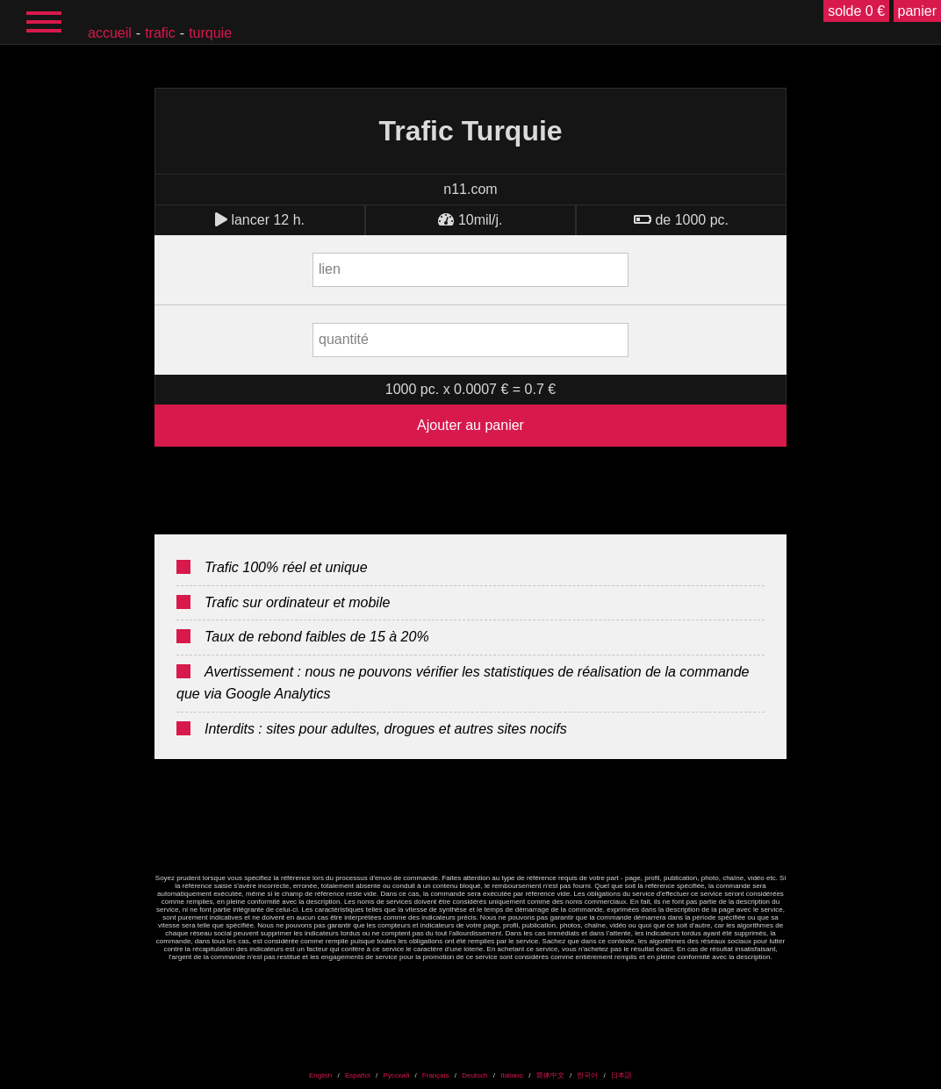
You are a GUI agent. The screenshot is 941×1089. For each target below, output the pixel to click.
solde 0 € (856, 11)
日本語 (621, 1075)
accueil (110, 32)
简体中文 (550, 1075)
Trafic (160, 32)
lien (330, 269)
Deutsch (474, 1075)
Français (435, 1075)
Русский (396, 1075)
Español (357, 1075)
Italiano (511, 1075)
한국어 (587, 1075)
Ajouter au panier (470, 425)
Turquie (210, 32)
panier (917, 11)
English (320, 1075)
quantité (344, 339)
